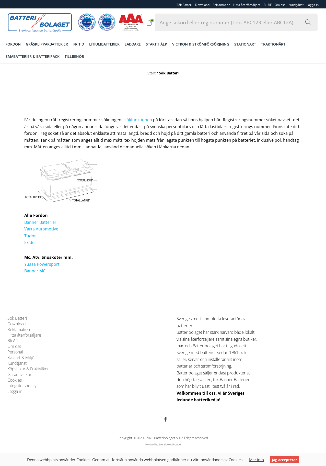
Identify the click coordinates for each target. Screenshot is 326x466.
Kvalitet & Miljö (20, 358)
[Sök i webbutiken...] (292, 22)
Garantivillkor (19, 375)
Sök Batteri (184, 4)
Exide (29, 242)
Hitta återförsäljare (247, 4)
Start (151, 72)
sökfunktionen (138, 120)
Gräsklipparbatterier (51, 44)
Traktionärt (277, 44)
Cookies (14, 380)
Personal (15, 352)
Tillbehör (78, 56)
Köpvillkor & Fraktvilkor (28, 369)
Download (202, 4)
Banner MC (34, 271)
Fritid (82, 44)
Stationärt (249, 44)
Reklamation (221, 4)
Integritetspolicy (21, 386)
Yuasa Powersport (42, 264)
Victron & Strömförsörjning (205, 44)
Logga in (14, 391)
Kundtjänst (296, 4)
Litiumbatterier (108, 44)
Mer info (256, 459)
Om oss (280, 4)
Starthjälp (160, 44)
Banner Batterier (40, 222)
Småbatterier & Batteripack (37, 56)
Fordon (17, 44)
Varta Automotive (41, 229)
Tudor (30, 236)
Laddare (137, 44)
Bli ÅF (268, 4)
